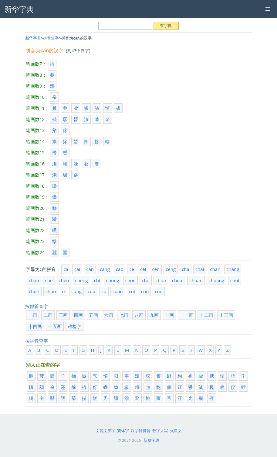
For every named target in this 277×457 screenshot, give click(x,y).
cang (105, 269)
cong (76, 291)
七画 (123, 315)
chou (130, 280)
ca (65, 269)
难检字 (74, 326)
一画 (32, 315)
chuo (51, 291)
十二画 (206, 315)
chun (34, 291)
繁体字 (123, 430)
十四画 (35, 326)
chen (64, 280)
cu (103, 291)
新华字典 (33, 38)
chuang (216, 280)
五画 (93, 315)
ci (63, 291)
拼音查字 (51, 38)
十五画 (55, 326)
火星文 (176, 430)
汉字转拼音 (140, 430)
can (90, 269)
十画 (169, 315)
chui (234, 280)
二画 (47, 315)
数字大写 (160, 430)
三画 (63, 315)
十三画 (226, 315)
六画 (108, 315)
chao (34, 280)
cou (91, 291)
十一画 (187, 315)
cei (143, 269)
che (49, 280)
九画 (154, 315)
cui (132, 291)
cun (145, 291)
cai (77, 269)
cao (119, 269)
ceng (171, 269)
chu (146, 280)
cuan (118, 291)
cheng (81, 280)
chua (161, 280)
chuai (178, 280)
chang (232, 269)
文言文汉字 (105, 430)
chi (97, 280)
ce (131, 269)
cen (156, 269)
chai (199, 269)
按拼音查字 (36, 341)
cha (185, 269)
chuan (195, 280)
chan (215, 269)
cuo (158, 291)
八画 (139, 315)
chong (112, 280)
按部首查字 (36, 306)
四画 (78, 315)
